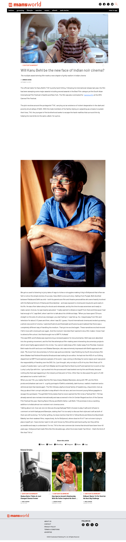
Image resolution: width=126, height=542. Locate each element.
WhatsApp (58, 444)
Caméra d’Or (88, 95)
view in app (113, 10)
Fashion (11, 10)
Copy (85, 444)
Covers (46, 10)
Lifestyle (30, 10)
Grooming (20, 10)
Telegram (69, 444)
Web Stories (64, 10)
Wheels (54, 10)
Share (42, 444)
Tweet (49, 444)
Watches (39, 10)
